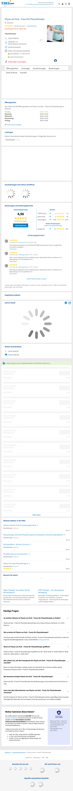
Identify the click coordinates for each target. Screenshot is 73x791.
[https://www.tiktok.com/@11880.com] (15, 769)
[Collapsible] (67, 618)
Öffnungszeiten (12, 68)
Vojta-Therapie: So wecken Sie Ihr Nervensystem (16, 591)
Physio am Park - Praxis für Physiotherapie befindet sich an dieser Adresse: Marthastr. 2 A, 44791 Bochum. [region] (34, 624)
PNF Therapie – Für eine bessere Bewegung (51, 591)
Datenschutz (36, 757)
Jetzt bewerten (20, 225)
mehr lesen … (14, 249)
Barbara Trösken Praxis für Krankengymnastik (19, 525)
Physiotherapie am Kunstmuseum (15, 554)
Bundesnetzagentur (11, 718)
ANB (47, 757)
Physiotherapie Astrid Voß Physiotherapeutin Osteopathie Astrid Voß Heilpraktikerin (33, 535)
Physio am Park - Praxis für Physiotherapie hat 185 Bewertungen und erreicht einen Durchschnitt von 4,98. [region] (35, 683)
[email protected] (43, 640)
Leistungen (25, 68)
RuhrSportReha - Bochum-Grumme (16, 544)
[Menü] (70, 3)
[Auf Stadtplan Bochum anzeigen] (70, 302)
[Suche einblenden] (60, 3)
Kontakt (23, 72)
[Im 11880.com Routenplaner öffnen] (65, 302)
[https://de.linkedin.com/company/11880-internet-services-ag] (31, 769)
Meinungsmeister (23, 255)
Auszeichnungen (39, 68)
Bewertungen (54, 68)
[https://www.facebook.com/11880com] (10, 769)
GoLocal (21, 242)
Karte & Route (11, 72)
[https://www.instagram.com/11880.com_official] (20, 769)
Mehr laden (37, 515)
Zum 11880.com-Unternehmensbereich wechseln (40, 4)
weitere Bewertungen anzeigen (36, 279)
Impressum (28, 757)
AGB (43, 757)
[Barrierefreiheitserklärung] (66, 3)
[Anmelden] (63, 3)
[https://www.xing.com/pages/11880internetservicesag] (25, 769)
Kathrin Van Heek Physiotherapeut (15, 563)
